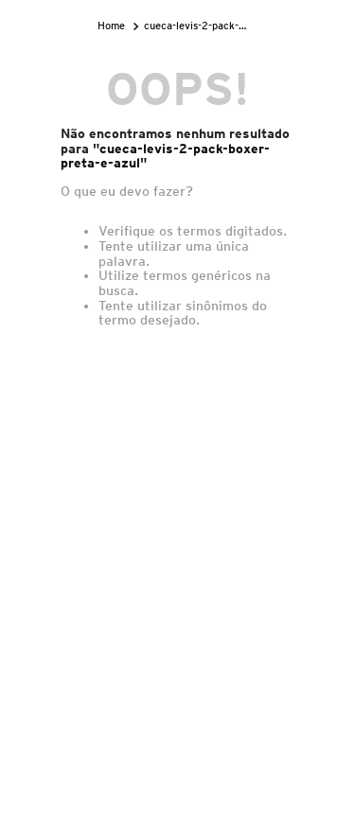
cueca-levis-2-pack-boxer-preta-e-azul (199, 25)
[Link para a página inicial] (113, 26)
